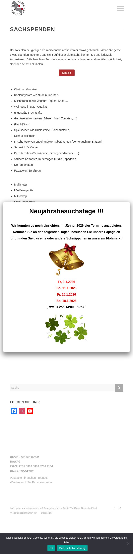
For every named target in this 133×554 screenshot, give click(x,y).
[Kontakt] (67, 72)
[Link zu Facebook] (114, 508)
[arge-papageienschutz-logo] (55, 8)
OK (51, 548)
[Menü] (117, 8)
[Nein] (128, 543)
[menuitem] (117, 8)
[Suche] (66, 388)
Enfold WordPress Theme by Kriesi (80, 508)
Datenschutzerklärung (72, 548)
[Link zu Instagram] (120, 508)
